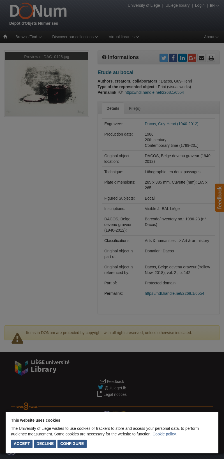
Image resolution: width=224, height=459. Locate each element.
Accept (22, 443)
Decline (45, 443)
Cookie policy (164, 434)
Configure (72, 443)
